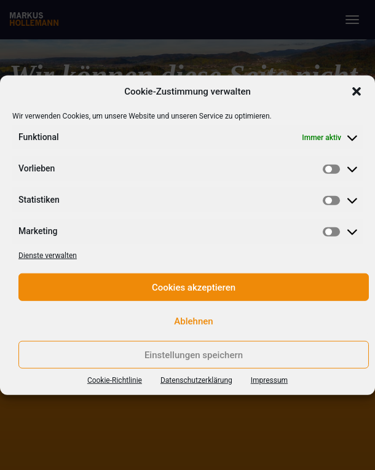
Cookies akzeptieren (193, 286)
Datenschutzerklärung (196, 380)
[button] (356, 91)
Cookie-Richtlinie (114, 380)
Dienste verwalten (47, 255)
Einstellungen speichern (193, 354)
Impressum (269, 380)
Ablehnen (193, 320)
